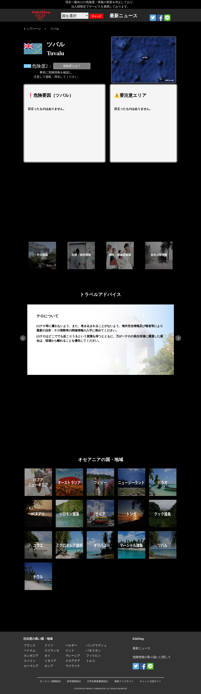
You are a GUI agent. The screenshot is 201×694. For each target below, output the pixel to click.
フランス (30, 645)
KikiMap (138, 638)
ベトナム (30, 650)
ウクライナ (72, 665)
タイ (47, 655)
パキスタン (93, 650)
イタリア (50, 660)
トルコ (90, 660)
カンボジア (31, 655)
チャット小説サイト (150, 681)
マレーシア (72, 655)
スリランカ (52, 650)
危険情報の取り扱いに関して (152, 657)
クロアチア (72, 660)
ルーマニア (31, 665)
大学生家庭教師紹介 (97, 681)
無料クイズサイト (124, 681)
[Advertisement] (100, 202)
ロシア (49, 665)
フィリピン (93, 655)
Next (178, 338)
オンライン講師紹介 (50, 681)
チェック (96, 16)
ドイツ (49, 645)
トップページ (32, 28)
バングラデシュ (96, 645)
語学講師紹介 (74, 681)
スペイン (30, 660)
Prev (23, 338)
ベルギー (71, 645)
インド (69, 650)
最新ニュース (141, 648)
